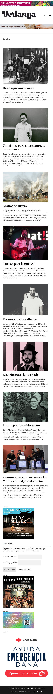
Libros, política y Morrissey (21, 425)
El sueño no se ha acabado (21, 375)
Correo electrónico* (10, 557)
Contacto (28, 691)
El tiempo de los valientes (20, 319)
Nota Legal (29, 688)
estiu (43, 688)
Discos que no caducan (18, 88)
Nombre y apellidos (10, 563)
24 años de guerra (15, 206)
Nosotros (14, 691)
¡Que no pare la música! (19, 264)
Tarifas (21, 691)
